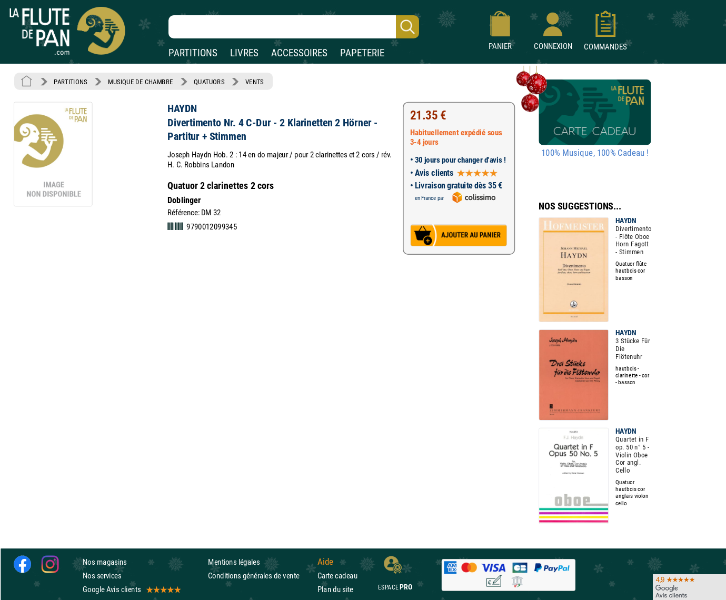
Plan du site (335, 589)
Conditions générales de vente (260, 575)
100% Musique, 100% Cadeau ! (595, 153)
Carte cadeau (337, 575)
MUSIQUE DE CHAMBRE (140, 81)
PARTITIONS (192, 53)
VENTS (254, 81)
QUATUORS (209, 81)
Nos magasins (105, 561)
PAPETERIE (362, 53)
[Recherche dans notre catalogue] (293, 26)
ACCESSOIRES (299, 53)
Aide (325, 561)
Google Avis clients (131, 589)
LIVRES (244, 53)
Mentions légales (234, 561)
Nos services (102, 575)
